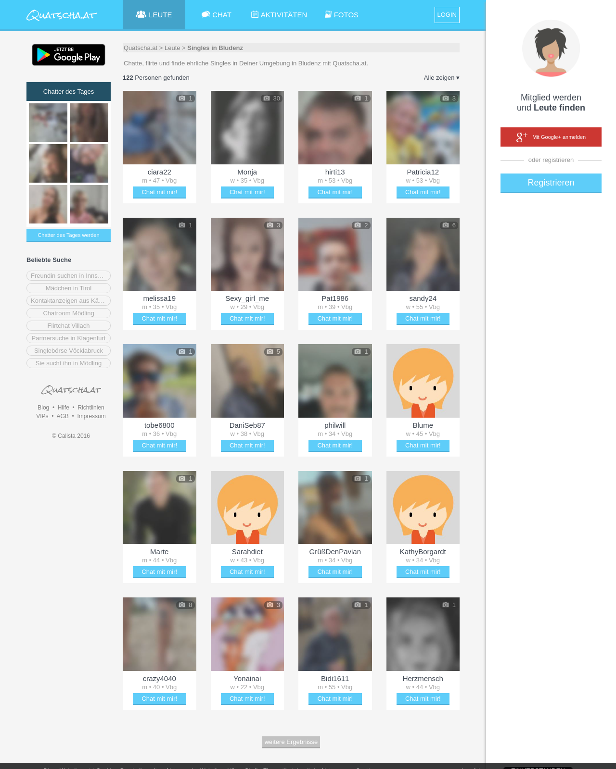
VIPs (42, 416)
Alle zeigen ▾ (442, 77)
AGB (62, 416)
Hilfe (63, 407)
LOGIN (447, 14)
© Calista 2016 (71, 436)
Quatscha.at (140, 47)
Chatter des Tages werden (68, 235)
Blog (43, 407)
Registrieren (550, 182)
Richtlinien (90, 407)
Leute (172, 47)
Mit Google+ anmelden (551, 137)
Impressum (91, 416)
